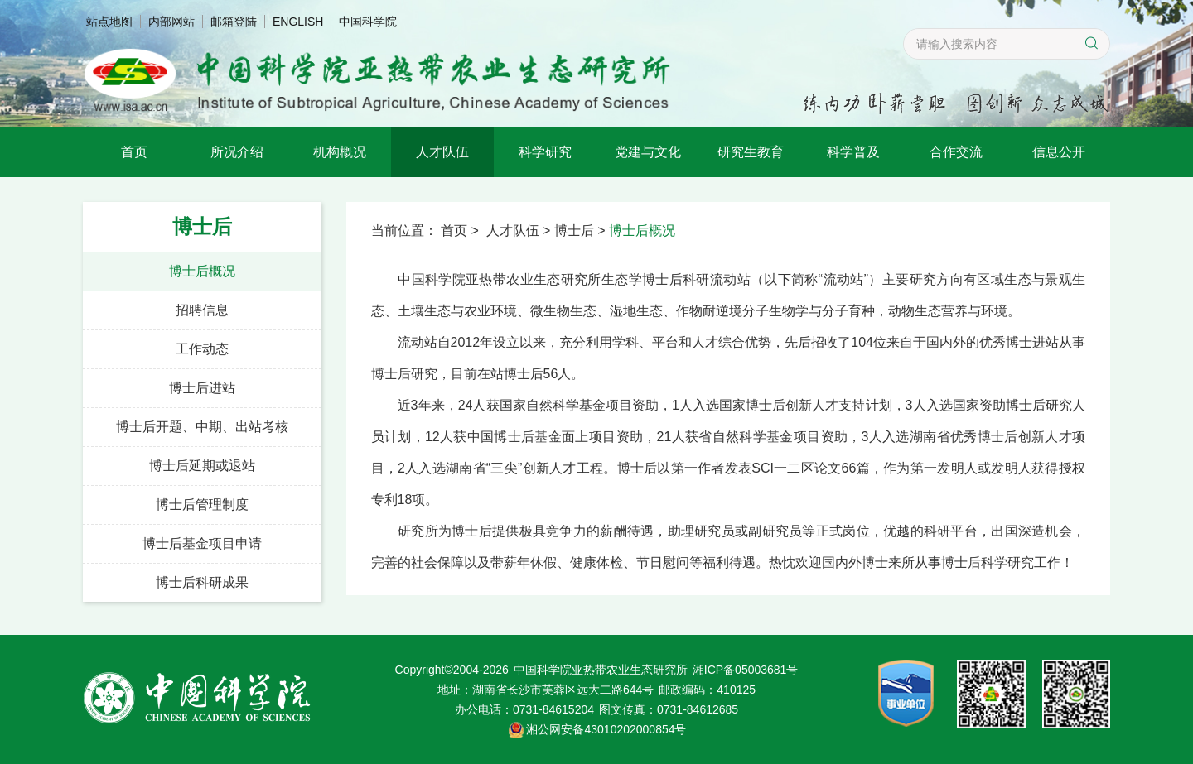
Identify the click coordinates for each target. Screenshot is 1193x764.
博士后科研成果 (202, 582)
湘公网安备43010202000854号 (606, 729)
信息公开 (1058, 152)
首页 (134, 152)
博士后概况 (202, 271)
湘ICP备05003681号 (746, 669)
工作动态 (202, 349)
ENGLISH (298, 21)
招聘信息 (202, 310)
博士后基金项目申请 (202, 543)
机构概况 (339, 152)
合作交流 (956, 152)
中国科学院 (368, 21)
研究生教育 (750, 152)
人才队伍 (442, 152)
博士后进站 (202, 388)
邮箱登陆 (233, 21)
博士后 (574, 230)
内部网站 (171, 21)
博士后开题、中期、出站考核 (202, 427)
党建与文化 (648, 152)
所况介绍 (236, 152)
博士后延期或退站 (202, 466)
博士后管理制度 (202, 504)
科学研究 (545, 152)
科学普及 (853, 152)
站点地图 (109, 21)
